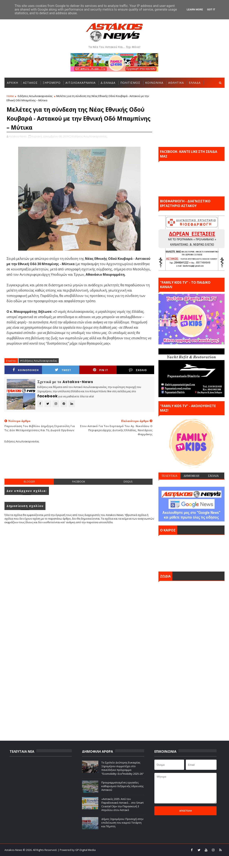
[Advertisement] (79, 464)
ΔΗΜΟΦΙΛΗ (191, 476)
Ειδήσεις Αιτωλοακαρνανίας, (89, 136)
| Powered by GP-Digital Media (77, 850)
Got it (211, 9)
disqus (128, 481)
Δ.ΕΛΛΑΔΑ (108, 83)
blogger (29, 481)
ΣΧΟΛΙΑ (213, 476)
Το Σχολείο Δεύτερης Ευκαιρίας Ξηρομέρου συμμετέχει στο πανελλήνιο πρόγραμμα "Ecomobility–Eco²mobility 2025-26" (122, 768)
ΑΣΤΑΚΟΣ (30, 83)
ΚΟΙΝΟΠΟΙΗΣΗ (26, 370)
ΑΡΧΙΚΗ (12, 83)
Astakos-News (13, 850)
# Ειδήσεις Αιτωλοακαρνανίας (38, 360)
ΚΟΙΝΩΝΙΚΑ (154, 83)
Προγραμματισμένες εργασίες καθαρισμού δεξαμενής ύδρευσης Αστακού (122, 786)
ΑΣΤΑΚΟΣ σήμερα (191, 552)
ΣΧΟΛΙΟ (138, 370)
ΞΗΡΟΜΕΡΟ (52, 83)
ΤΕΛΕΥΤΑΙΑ (169, 476)
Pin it (100, 370)
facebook (78, 481)
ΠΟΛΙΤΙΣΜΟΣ (130, 83)
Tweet (63, 370)
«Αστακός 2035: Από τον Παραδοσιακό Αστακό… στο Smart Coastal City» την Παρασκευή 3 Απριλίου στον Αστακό (122, 804)
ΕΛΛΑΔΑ (195, 83)
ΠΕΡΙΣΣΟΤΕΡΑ (18, 93)
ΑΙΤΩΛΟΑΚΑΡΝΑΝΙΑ (80, 83)
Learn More (195, 9)
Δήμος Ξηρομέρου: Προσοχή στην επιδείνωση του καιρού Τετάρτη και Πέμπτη (122, 822)
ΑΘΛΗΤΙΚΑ (176, 83)
